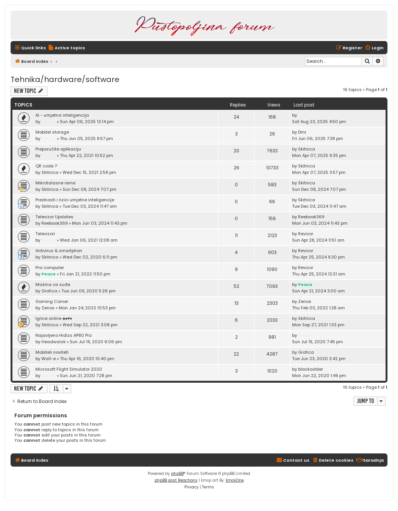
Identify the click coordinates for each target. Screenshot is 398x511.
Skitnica (306, 149)
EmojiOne (235, 480)
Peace (48, 274)
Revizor (305, 234)
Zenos (48, 308)
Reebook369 (54, 223)
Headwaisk (53, 342)
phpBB (177, 473)
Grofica (49, 291)
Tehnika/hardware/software (65, 79)
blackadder (310, 369)
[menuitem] (66, 47)
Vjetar (48, 122)
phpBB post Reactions (176, 480)
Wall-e (48, 359)
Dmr (302, 132)
